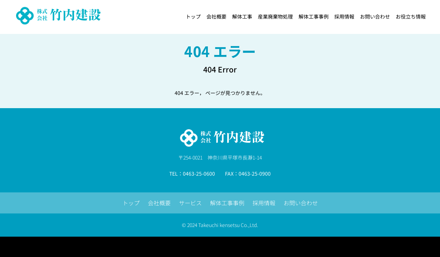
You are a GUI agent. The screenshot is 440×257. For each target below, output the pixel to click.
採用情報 (263, 202)
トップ (131, 202)
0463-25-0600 (199, 173)
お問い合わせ (301, 202)
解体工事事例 (227, 202)
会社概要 (159, 202)
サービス (190, 202)
